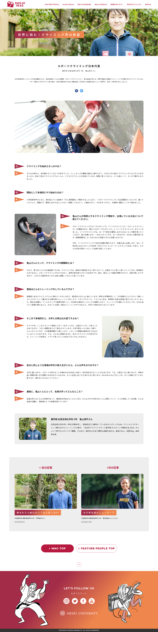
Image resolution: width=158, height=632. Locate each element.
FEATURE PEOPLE (52, 4)
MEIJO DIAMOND (84, 4)
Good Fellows (68, 4)
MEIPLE (148, 4)
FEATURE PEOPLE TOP (96, 548)
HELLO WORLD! (101, 4)
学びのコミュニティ (134, 4)
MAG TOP (57, 548)
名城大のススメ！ (117, 4)
